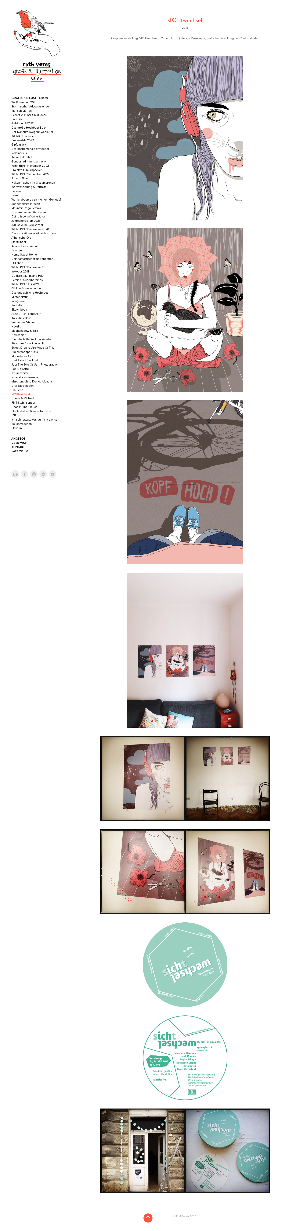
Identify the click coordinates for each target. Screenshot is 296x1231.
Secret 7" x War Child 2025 (29, 115)
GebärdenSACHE (22, 123)
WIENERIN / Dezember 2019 (29, 267)
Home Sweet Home (24, 254)
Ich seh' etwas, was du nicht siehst (34, 419)
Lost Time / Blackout (24, 360)
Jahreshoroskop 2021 (25, 221)
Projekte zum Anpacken (27, 170)
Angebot (18, 438)
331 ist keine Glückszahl (27, 225)
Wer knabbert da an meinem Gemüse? (36, 199)
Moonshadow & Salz (24, 331)
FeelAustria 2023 (22, 140)
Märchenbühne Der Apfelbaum (31, 381)
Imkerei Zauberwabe (24, 377)
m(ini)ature (18, 301)
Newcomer (18, 335)
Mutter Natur (19, 297)
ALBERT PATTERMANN (26, 314)
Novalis (16, 326)
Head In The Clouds (24, 407)
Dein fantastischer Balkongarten (32, 259)
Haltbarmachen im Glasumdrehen (33, 182)
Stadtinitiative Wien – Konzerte (31, 411)
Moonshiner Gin (21, 356)
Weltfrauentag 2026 (24, 102)
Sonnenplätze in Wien (25, 204)
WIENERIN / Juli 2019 (25, 284)
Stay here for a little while (27, 343)
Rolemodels (19, 153)
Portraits (16, 119)
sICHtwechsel (20, 394)
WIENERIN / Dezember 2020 (30, 229)
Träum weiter (19, 373)
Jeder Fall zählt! (21, 157)
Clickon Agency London (27, 288)
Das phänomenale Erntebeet (30, 149)
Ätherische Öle (21, 237)
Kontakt (18, 447)
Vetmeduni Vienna (23, 322)
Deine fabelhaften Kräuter (28, 216)
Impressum (19, 451)
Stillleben (17, 263)
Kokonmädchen (21, 424)
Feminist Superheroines (27, 280)
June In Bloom (20, 178)
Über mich (19, 443)
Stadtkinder (18, 242)
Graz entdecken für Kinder (28, 212)
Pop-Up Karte (20, 369)
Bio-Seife (17, 390)
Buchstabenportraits (24, 352)
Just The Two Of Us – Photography (34, 364)
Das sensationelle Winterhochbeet (34, 233)
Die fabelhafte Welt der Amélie (31, 339)
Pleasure (17, 428)
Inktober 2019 (20, 271)
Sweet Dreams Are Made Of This (32, 347)
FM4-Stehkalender (23, 402)
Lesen (15, 195)
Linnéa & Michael (22, 398)
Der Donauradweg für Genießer (32, 132)
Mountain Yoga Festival (26, 208)
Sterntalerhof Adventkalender (30, 106)
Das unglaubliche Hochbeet (29, 292)
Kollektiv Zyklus (21, 318)
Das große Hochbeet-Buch (29, 127)
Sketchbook (19, 309)
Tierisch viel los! (21, 111)
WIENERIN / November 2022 (30, 166)
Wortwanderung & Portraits (29, 187)
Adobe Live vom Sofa (25, 246)
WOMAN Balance (22, 136)
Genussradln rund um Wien (29, 161)
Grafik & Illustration (29, 98)
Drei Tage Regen (22, 386)
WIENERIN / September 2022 (30, 174)
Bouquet (17, 250)
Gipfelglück (18, 144)
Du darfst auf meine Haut (27, 276)
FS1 (13, 415)
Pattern (16, 191)
